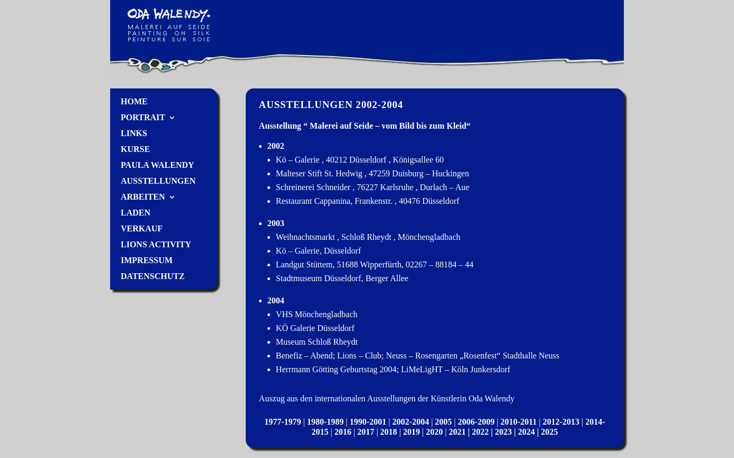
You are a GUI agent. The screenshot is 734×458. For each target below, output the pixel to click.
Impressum (147, 261)
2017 (365, 431)
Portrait (143, 118)
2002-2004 (410, 421)
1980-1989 (325, 421)
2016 (342, 431)
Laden (135, 213)
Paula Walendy (157, 165)
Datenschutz (153, 277)
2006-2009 (476, 421)
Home (134, 102)
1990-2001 (368, 421)
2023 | (506, 431)
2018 (388, 431)
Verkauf (142, 229)
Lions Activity (156, 245)
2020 (434, 431)
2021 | (460, 431)
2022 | (483, 431)
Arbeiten (143, 197)
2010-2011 (518, 421)
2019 (411, 431)
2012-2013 (561, 421)
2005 (443, 421)
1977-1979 (282, 421)
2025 (549, 431)
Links (134, 134)
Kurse (135, 150)
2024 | (529, 431)
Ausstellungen (158, 181)
